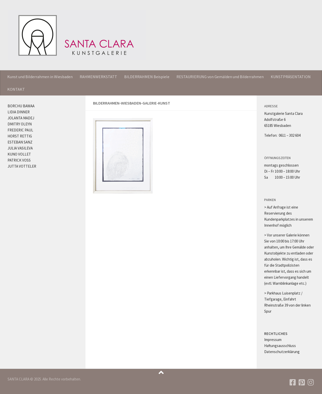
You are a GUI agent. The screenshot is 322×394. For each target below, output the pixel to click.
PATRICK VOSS (19, 160)
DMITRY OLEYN (20, 124)
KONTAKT (16, 89)
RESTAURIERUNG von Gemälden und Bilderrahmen (220, 76)
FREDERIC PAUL (20, 130)
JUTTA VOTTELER (22, 166)
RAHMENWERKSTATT (98, 76)
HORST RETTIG (20, 136)
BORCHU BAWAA (21, 106)
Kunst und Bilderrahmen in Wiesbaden (40, 76)
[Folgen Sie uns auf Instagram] (310, 382)
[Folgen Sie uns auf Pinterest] (301, 382)
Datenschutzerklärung (282, 351)
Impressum (273, 339)
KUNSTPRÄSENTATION (291, 76)
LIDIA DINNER (19, 112)
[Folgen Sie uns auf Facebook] (292, 382)
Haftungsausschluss (280, 345)
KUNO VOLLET (19, 154)
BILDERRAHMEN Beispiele (146, 76)
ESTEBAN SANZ (20, 142)
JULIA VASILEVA (20, 148)
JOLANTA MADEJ (21, 118)
